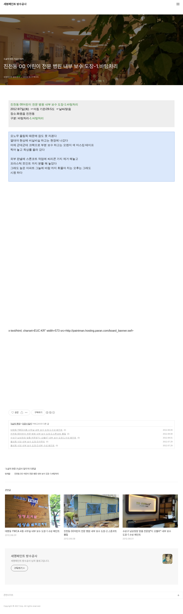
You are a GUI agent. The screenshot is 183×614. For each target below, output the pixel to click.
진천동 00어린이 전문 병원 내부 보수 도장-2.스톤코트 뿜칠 (38, 434)
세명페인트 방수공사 (15, 4)
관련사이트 (8, 595)
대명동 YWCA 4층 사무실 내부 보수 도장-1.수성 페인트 (36, 430)
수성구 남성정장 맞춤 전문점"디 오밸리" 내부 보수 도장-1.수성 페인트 (43, 438)
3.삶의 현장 (15, 424)
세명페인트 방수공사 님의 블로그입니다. (30, 560)
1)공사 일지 (27, 424)
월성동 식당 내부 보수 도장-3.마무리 (27, 441)
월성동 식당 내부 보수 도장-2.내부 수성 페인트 (32, 445)
